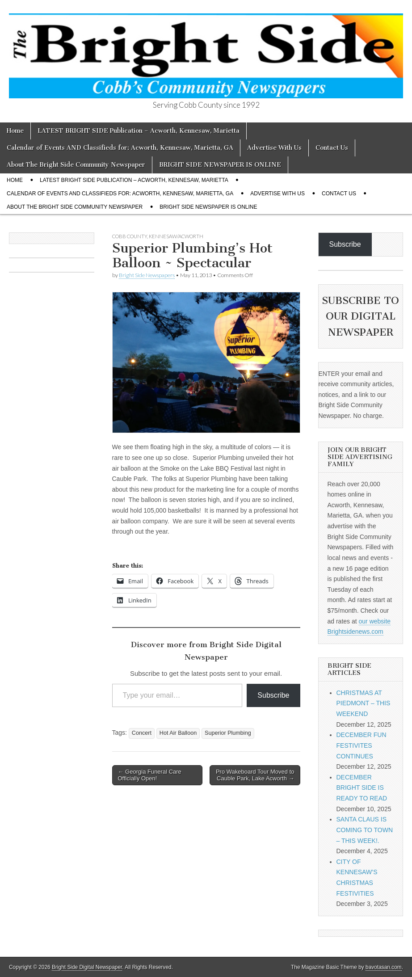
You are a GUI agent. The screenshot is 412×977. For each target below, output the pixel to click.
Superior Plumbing (228, 733)
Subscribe (273, 695)
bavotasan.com (384, 967)
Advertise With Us (274, 148)
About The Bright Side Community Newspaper (76, 164)
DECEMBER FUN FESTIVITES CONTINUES (361, 745)
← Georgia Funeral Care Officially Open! (149, 775)
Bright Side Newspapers (147, 275)
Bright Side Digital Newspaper (87, 967)
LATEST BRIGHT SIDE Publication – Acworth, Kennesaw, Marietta (139, 131)
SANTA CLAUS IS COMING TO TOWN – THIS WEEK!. (364, 830)
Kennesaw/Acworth (176, 236)
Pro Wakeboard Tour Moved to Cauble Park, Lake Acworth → (255, 775)
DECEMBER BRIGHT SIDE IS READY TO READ (361, 788)
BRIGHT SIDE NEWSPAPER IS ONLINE (220, 164)
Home (15, 131)
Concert (141, 733)
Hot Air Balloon (178, 733)
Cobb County (129, 236)
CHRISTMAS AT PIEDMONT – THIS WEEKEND (363, 703)
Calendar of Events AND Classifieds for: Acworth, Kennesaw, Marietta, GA (120, 148)
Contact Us (331, 148)
